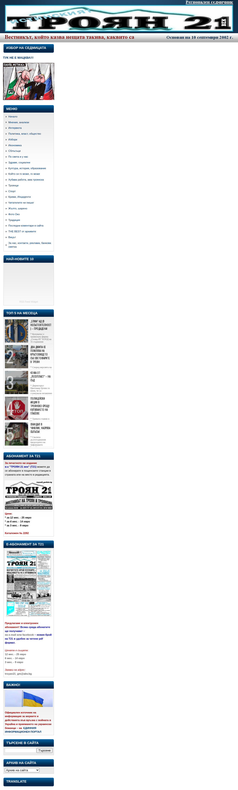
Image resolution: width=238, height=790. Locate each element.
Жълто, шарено (17, 208)
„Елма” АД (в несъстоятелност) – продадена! (40, 324)
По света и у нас (18, 156)
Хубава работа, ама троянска (26, 179)
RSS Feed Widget (28, 302)
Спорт (12, 191)
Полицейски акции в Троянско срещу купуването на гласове (39, 406)
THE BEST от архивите (22, 231)
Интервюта (15, 127)
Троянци (13, 185)
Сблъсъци (14, 150)
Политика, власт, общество (24, 133)
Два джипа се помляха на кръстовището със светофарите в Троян (40, 354)
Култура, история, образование (27, 168)
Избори (12, 139)
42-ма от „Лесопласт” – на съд (40, 376)
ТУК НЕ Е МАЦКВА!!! (18, 57)
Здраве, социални (19, 162)
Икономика (15, 145)
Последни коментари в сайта (25, 225)
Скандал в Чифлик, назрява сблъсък (40, 428)
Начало (12, 116)
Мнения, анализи (18, 122)
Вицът (12, 237)
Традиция (14, 220)
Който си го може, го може (24, 173)
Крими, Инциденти (19, 196)
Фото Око (14, 214)
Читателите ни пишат (21, 202)
